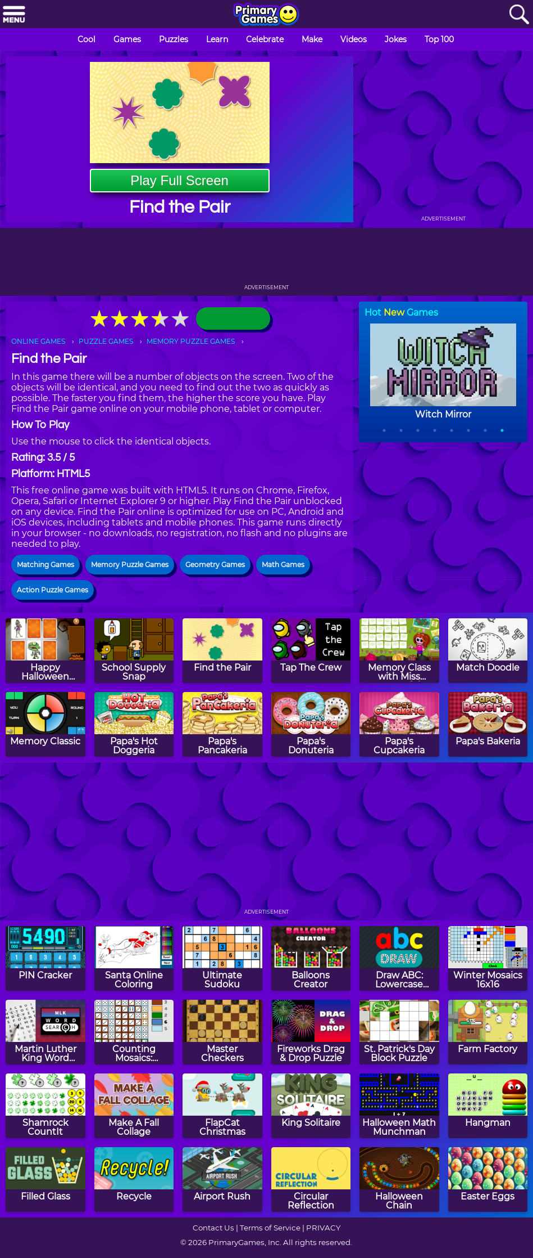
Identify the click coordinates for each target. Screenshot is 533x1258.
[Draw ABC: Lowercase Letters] (399, 958)
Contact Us (213, 1227)
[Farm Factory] (488, 1032)
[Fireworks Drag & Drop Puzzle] (311, 1032)
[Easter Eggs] (488, 1179)
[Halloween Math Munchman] (399, 1105)
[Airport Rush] (222, 1179)
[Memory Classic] (45, 724)
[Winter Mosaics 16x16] (488, 958)
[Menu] (14, 15)
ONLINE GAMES (38, 341)
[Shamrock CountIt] (45, 1105)
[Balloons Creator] (311, 958)
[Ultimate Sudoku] (222, 958)
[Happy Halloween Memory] (45, 650)
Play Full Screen (179, 180)
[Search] (519, 15)
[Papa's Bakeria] (488, 724)
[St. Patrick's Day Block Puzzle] (399, 1032)
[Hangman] (488, 1105)
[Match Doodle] (488, 650)
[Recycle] (134, 1179)
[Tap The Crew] (311, 650)
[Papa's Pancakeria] (222, 724)
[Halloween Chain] (399, 1179)
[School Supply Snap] (134, 650)
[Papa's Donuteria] (311, 724)
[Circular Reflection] (311, 1179)
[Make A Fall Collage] (134, 1105)
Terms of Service (270, 1227)
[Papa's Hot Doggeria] (134, 724)
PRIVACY (323, 1227)
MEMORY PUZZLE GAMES (191, 341)
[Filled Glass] (45, 1179)
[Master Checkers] (222, 1032)
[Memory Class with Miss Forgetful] (399, 650)
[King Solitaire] (311, 1105)
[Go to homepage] (266, 15)
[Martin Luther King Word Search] (45, 1032)
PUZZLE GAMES (106, 341)
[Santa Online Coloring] (134, 958)
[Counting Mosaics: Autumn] (134, 1032)
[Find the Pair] (222, 650)
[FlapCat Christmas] (222, 1105)
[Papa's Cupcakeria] (399, 724)
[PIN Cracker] (45, 958)
